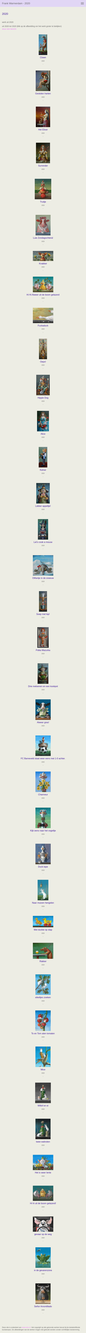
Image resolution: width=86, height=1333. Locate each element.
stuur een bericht (9, 29)
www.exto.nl (26, 1327)
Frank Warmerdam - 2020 (16, 3)
